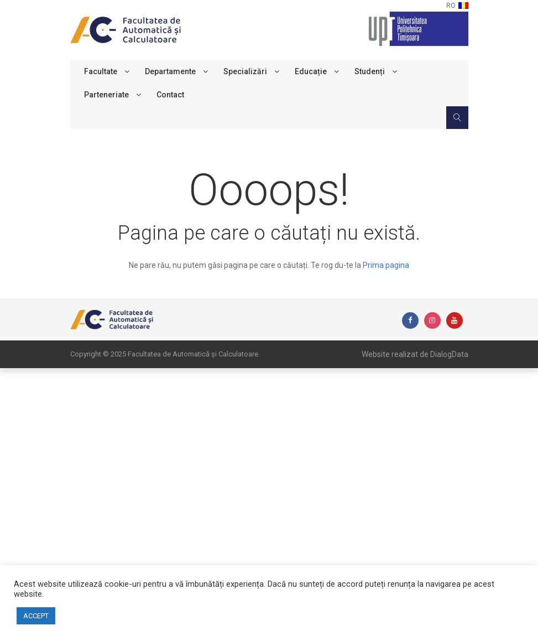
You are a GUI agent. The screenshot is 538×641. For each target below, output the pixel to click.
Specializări (245, 71)
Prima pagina (386, 265)
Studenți (369, 71)
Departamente (170, 71)
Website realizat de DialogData (415, 354)
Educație (311, 71)
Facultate (100, 71)
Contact (170, 94)
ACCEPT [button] (36, 616)
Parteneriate (106, 94)
